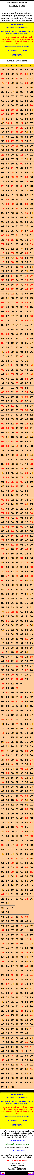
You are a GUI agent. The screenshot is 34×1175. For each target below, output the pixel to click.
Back (2, 1173)
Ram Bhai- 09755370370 (16, 1140)
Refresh (30, 1173)
